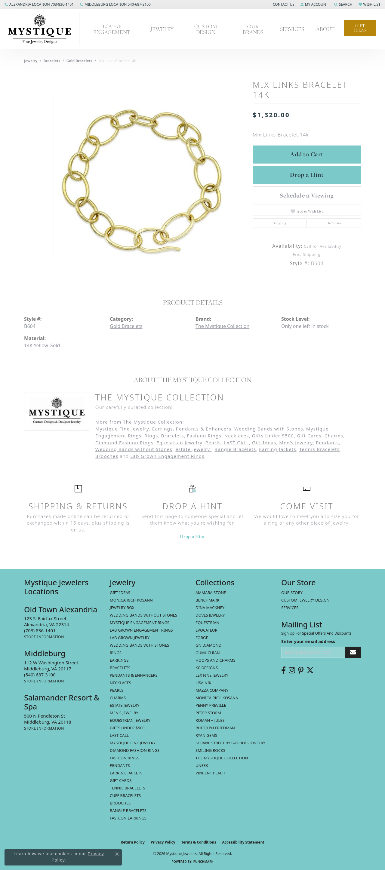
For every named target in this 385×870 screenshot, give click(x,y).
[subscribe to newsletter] (353, 652)
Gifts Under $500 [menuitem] (127, 728)
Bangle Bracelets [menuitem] (128, 810)
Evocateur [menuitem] (206, 630)
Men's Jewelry (296, 443)
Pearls (213, 443)
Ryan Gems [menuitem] (206, 735)
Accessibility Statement (243, 842)
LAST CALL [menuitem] (119, 735)
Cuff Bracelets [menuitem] (125, 795)
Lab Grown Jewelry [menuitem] (129, 637)
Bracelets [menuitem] (120, 667)
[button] (283, 5)
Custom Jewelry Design (305, 600)
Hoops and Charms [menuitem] (216, 660)
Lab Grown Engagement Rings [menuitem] (141, 630)
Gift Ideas (360, 28)
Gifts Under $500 (273, 436)
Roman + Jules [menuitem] (210, 720)
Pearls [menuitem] (116, 690)
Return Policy (133, 842)
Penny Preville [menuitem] (211, 705)
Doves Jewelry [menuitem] (210, 615)
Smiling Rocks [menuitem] (210, 750)
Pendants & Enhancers (204, 429)
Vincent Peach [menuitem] (210, 773)
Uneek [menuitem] (202, 765)
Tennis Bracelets (319, 449)
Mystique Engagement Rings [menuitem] (139, 622)
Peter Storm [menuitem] (208, 712)
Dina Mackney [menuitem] (210, 607)
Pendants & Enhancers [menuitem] (134, 675)
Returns (334, 223)
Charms (334, 436)
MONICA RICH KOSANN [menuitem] (131, 600)
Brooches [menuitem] (120, 803)
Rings (151, 436)
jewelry (30, 60)
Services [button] (292, 29)
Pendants (327, 443)
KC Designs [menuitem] (207, 667)
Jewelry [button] (162, 29)
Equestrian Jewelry (179, 443)
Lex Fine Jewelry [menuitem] (212, 675)
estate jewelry (193, 449)
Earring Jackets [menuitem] (126, 773)
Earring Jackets (277, 449)
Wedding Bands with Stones (268, 429)
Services (289, 607)
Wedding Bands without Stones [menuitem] (143, 615)
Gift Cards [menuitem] (120, 780)
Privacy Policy (163, 842)
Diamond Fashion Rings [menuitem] (134, 750)
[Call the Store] (40, 630)
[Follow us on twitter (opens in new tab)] (310, 670)
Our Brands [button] (253, 29)
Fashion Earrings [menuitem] (128, 818)
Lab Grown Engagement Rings (167, 456)
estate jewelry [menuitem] (124, 705)
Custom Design (205, 29)
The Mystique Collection (222, 326)
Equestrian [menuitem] (207, 622)
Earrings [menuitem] (119, 660)
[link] (39, 5)
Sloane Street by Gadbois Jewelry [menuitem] (230, 743)
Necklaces (236, 436)
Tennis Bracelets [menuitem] (127, 788)
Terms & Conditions (198, 842)
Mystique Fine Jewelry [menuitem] (133, 743)
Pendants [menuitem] (120, 765)
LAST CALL (236, 443)
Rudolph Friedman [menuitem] (215, 728)
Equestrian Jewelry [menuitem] (130, 720)
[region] (135, 176)
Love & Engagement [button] (112, 29)
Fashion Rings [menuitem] (124, 758)
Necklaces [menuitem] (120, 682)
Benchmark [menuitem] (208, 600)
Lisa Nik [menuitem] (203, 682)
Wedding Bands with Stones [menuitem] (139, 645)
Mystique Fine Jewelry (122, 429)
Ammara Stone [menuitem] (211, 592)
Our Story (292, 592)
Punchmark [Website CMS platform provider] (203, 861)
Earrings (162, 429)
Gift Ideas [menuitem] (120, 592)
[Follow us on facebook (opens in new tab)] (283, 670)
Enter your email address (308, 641)
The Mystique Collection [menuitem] (222, 758)
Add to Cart (306, 154)
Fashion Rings (204, 436)
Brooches (106, 456)
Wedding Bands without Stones (134, 449)
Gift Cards (309, 436)
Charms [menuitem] (118, 697)
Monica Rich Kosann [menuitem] (217, 697)
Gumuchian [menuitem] (208, 652)
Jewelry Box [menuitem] (122, 607)
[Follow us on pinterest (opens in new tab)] (300, 670)
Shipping (280, 223)
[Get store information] (44, 636)
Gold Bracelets (79, 60)
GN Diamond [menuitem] (208, 645)
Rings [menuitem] (116, 652)
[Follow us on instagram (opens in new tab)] (292, 670)
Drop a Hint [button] (307, 175)
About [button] (325, 29)
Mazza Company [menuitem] (212, 690)
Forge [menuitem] (202, 637)
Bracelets (52, 60)
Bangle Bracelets (235, 449)
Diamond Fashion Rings (124, 443)
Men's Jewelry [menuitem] (124, 712)
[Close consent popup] (117, 854)
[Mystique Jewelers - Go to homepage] (42, 29)
